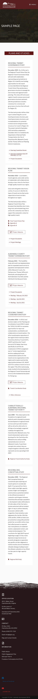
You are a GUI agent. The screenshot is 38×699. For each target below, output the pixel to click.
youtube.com (6, 691)
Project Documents (16, 158)
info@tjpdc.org (10, 634)
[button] (19, 150)
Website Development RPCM (22, 697)
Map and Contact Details (9, 638)
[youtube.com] (3, 688)
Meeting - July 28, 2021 (17, 299)
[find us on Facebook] (3, 678)
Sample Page (33, 18)
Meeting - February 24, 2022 (19, 295)
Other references (15, 395)
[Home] (27, 18)
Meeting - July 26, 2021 (17, 302)
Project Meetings (15, 242)
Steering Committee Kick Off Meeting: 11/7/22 (18, 154)
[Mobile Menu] (32, 4)
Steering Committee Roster (18, 150)
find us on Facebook (8, 681)
